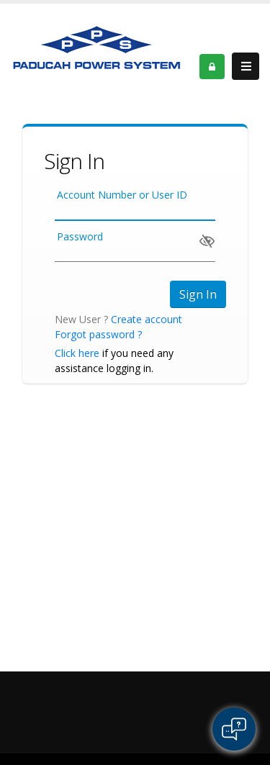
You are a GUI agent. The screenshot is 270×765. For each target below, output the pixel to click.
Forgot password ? (98, 334)
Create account (146, 319)
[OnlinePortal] (97, 46)
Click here (77, 353)
